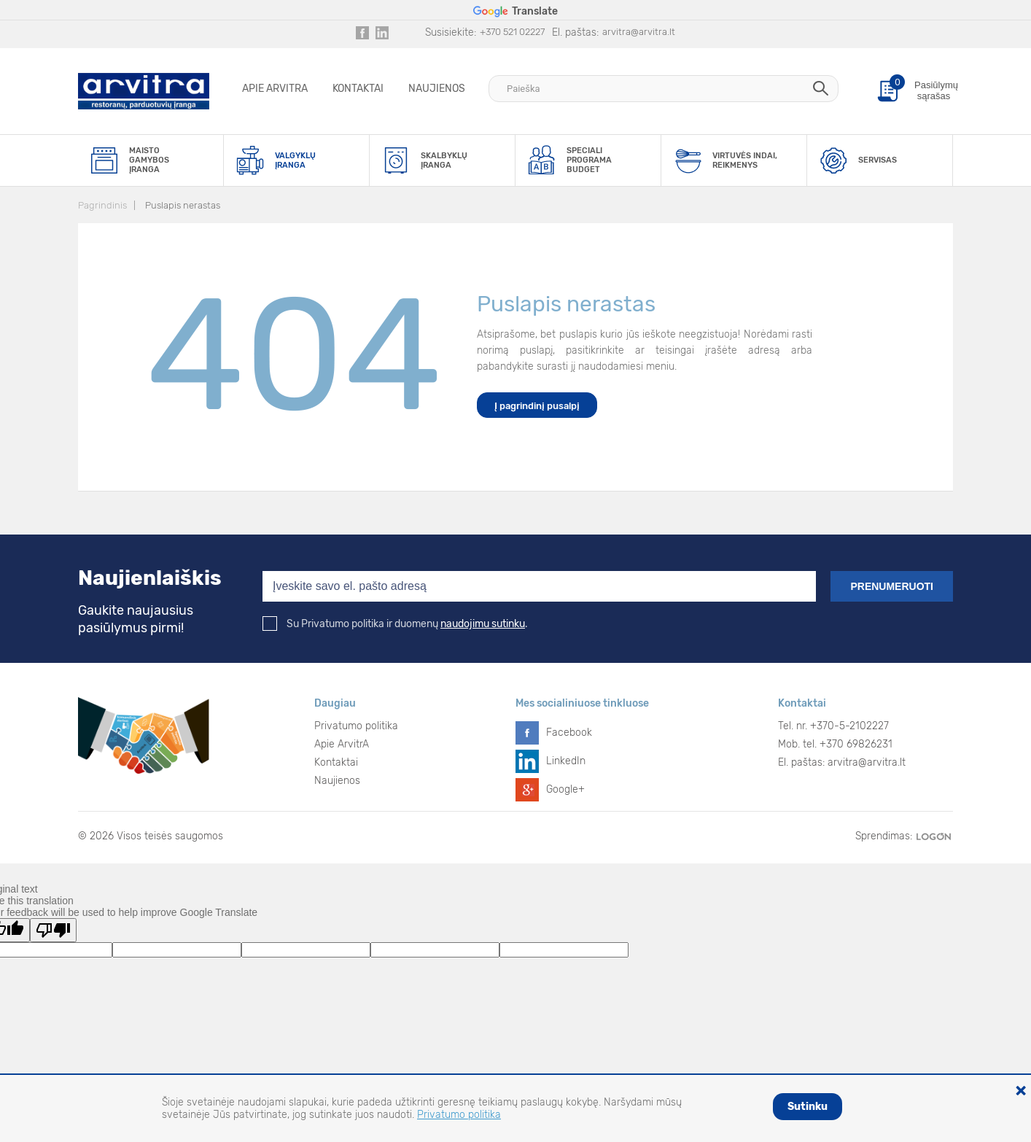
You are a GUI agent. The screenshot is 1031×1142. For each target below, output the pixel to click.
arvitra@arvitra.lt (638, 31)
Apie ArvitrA (275, 88)
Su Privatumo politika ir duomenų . (395, 624)
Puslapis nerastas (182, 205)
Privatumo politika (356, 726)
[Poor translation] (53, 930)
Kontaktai (358, 88)
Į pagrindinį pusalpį (537, 405)
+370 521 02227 (512, 31)
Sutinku (807, 1106)
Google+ (565, 789)
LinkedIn (565, 761)
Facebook (569, 732)
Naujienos (436, 88)
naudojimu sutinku (482, 624)
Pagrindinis (102, 205)
